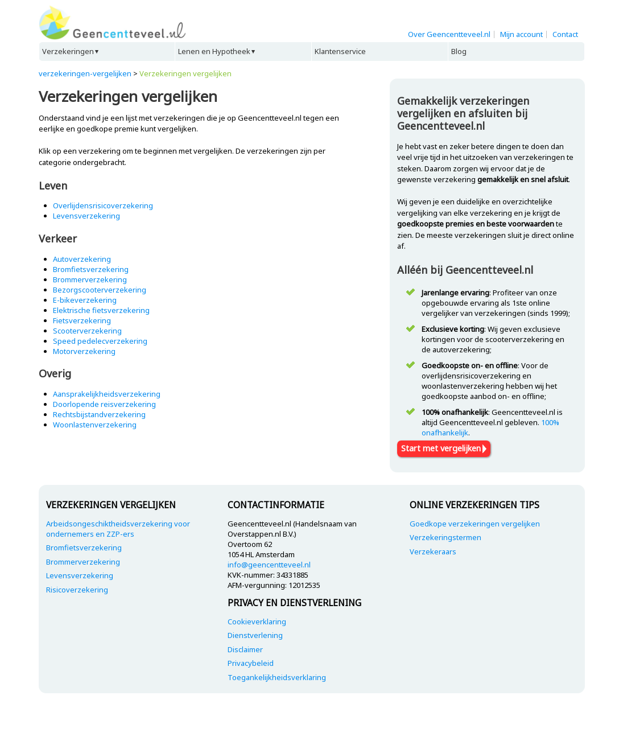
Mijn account (521, 34)
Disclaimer (245, 649)
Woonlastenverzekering (95, 424)
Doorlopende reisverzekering (104, 404)
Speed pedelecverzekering (100, 341)
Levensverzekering (86, 216)
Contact (565, 34)
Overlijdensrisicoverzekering (103, 205)
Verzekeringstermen (445, 537)
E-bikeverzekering (85, 300)
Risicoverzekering (77, 590)
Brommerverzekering (90, 279)
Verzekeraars (433, 551)
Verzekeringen (68, 51)
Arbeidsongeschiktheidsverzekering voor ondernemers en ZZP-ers (118, 528)
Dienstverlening (255, 635)
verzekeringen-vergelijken (85, 73)
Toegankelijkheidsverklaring (277, 677)
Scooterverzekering (87, 331)
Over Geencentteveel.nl (449, 34)
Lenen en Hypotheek (214, 51)
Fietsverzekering (82, 320)
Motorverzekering (84, 351)
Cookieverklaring (257, 621)
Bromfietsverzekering (91, 269)
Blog (459, 51)
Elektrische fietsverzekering (101, 310)
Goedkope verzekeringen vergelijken (475, 523)
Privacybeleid (251, 663)
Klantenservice (340, 51)
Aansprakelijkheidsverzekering (106, 394)
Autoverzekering (82, 259)
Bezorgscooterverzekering (99, 290)
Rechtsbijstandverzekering (99, 414)
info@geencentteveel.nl (269, 564)
